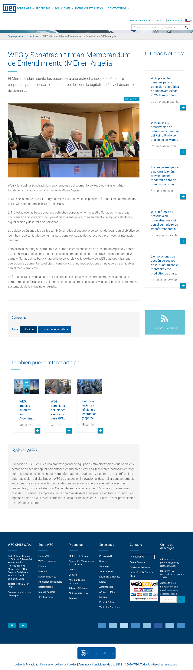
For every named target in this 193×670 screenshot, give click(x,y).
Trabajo (157, 20)
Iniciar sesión (175, 20)
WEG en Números (47, 561)
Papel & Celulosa (107, 602)
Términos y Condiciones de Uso (96, 664)
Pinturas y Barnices (78, 593)
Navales (103, 561)
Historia (42, 566)
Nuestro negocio (46, 592)
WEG (8, 8)
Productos (43, 8)
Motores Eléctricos (78, 556)
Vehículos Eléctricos (109, 607)
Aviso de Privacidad (26, 664)
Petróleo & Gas (106, 556)
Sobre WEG (24, 8)
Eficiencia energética (54, 329)
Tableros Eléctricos (78, 588)
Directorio (43, 571)
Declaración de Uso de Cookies (58, 664)
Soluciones (62, 8)
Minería (103, 597)
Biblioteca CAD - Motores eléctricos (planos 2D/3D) (169, 562)
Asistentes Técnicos (140, 567)
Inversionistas (84, 8)
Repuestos (74, 598)
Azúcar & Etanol (107, 592)
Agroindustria (106, 587)
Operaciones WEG (47, 576)
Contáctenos (117, 8)
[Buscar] (186, 27)
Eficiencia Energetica (109, 576)
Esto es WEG (44, 556)
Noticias (134, 20)
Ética (100, 8)
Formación (145, 20)
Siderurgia (104, 566)
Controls (73, 575)
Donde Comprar (138, 562)
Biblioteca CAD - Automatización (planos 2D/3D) (172, 574)
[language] (188, 20)
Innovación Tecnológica (50, 582)
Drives (72, 569)
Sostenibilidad (45, 587)
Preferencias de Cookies (100, 653)
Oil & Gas (28, 329)
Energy (102, 582)
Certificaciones (46, 597)
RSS (119, 664)
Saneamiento (106, 571)
